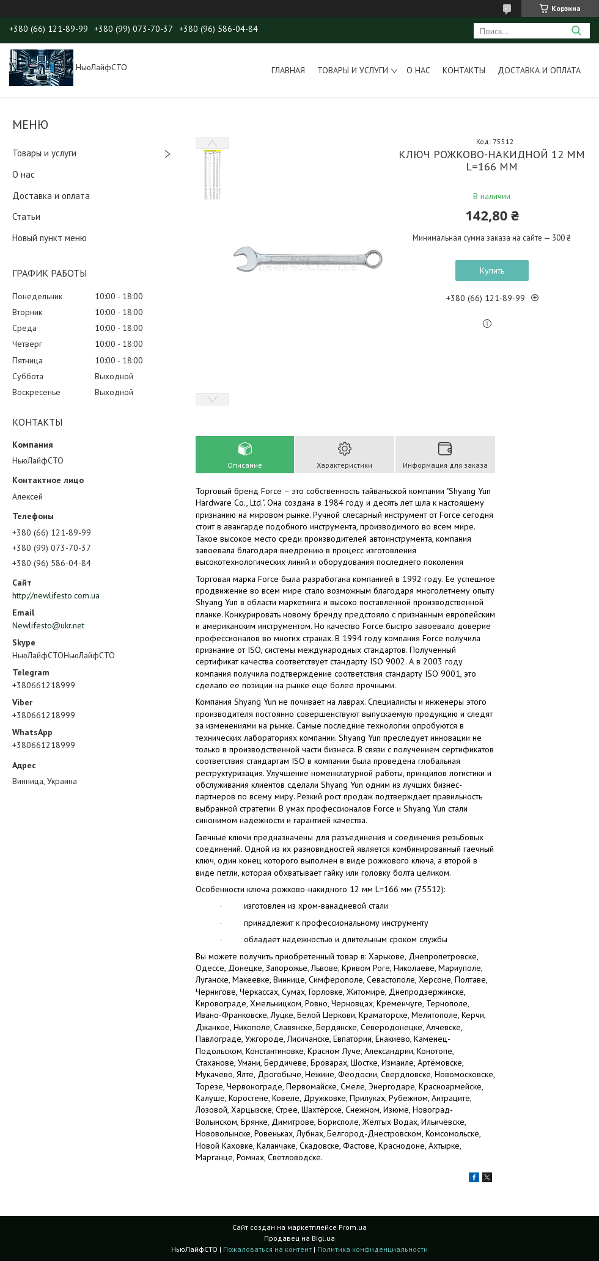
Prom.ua (353, 1227)
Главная (288, 70)
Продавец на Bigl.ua (299, 1238)
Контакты (464, 70)
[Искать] (576, 30)
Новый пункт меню (49, 238)
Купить (492, 270)
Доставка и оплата (539, 70)
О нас (418, 70)
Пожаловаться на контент (267, 1249)
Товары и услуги (352, 70)
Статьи (26, 216)
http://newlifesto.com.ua (56, 595)
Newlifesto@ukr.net (48, 625)
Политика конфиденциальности (372, 1249)
